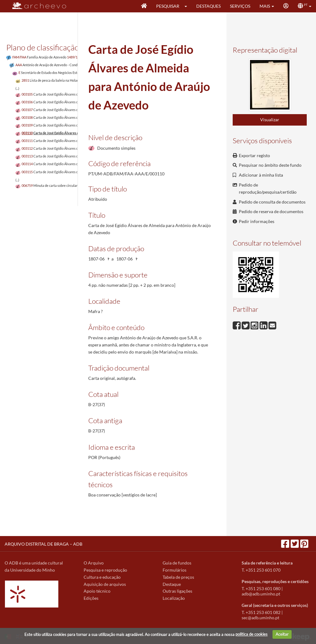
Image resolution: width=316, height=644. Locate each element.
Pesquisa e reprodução (105, 570)
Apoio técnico (97, 591)
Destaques (208, 6)
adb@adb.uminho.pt (261, 593)
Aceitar (282, 634)
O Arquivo (94, 562)
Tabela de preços (178, 577)
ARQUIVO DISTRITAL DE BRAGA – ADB (43, 544)
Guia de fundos (177, 562)
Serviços (240, 6)
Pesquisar (167, 6)
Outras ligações (177, 591)
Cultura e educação (102, 577)
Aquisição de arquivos (105, 584)
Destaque (172, 584)
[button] (188, 6)
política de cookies (251, 634)
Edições (91, 598)
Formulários (174, 570)
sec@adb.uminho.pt (260, 617)
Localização (174, 598)
